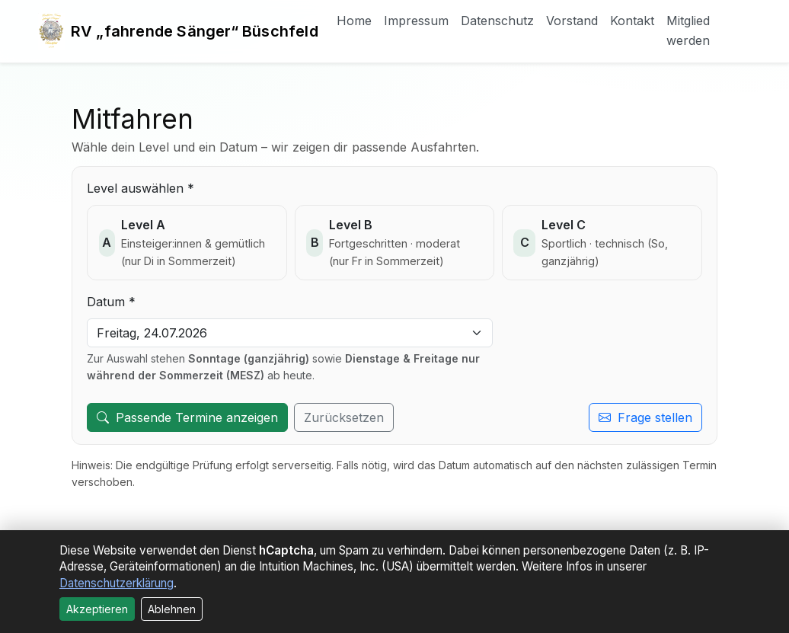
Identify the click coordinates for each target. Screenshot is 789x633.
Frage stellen (645, 417)
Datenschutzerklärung (116, 583)
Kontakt (632, 20)
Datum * (111, 301)
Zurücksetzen (344, 417)
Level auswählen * (140, 188)
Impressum (416, 20)
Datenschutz (497, 20)
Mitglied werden (688, 30)
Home (354, 20)
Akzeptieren (97, 609)
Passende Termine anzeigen (187, 417)
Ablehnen (172, 609)
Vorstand (572, 20)
